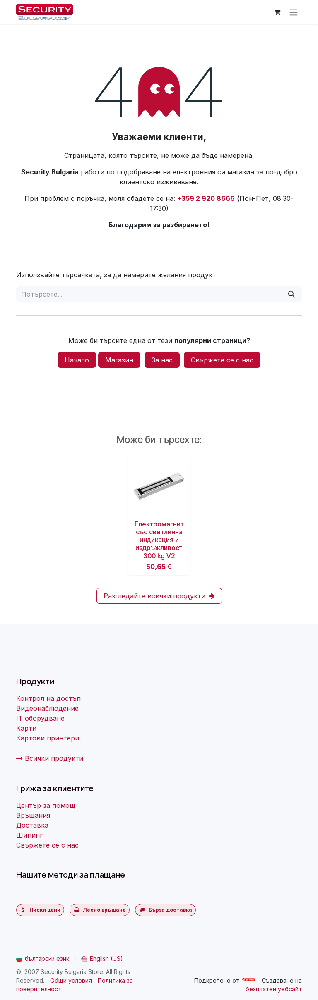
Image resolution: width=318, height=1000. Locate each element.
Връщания (33, 815)
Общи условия (71, 980)
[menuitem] (42, 958)
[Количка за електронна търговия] (277, 12)
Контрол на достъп (48, 698)
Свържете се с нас (222, 360)
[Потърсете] (291, 294)
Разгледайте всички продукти (159, 596)
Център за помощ (45, 805)
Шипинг (29, 835)
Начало (77, 360)
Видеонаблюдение (47, 708)
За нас (162, 360)
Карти (26, 728)
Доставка (32, 825)
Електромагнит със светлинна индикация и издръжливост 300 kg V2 (159, 540)
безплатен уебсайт (274, 989)
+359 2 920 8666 (206, 198)
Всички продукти (49, 758)
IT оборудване (40, 718)
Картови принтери (47, 738)
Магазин (119, 360)
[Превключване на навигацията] (293, 12)
